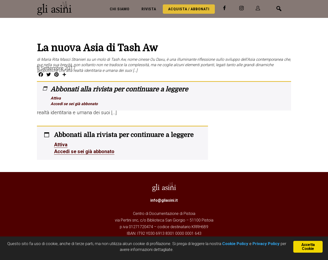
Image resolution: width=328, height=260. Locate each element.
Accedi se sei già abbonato (74, 103)
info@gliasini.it (164, 200)
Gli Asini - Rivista (56, 8)
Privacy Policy (266, 243)
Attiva (56, 98)
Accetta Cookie (308, 246)
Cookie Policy (234, 243)
